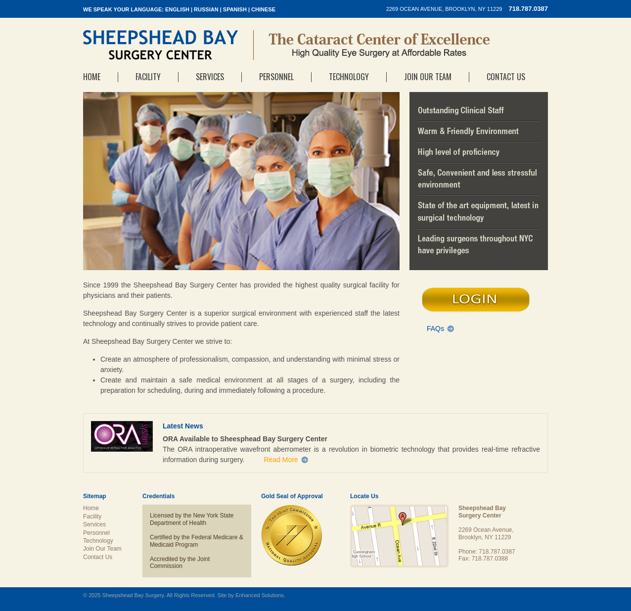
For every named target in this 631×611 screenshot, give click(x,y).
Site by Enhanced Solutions (250, 595)
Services (210, 77)
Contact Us (506, 77)
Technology (349, 77)
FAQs (435, 328)
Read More (281, 460)
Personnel (276, 77)
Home (91, 77)
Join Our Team (427, 77)
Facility (148, 77)
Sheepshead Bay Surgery (160, 45)
